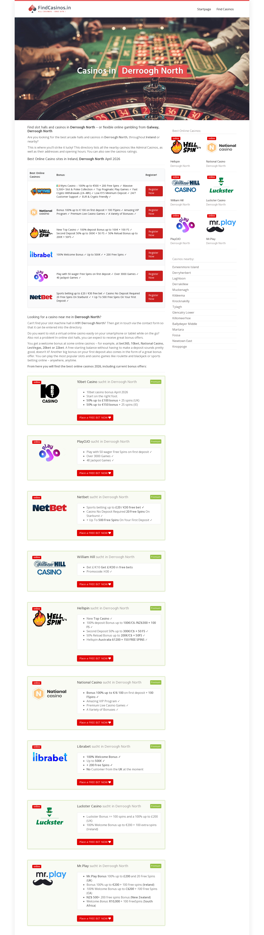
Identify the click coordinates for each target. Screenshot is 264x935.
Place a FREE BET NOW (95, 333)
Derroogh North (124, 298)
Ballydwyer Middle (184, 324)
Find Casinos (225, 9)
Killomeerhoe (181, 318)
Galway (72, 862)
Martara (178, 329)
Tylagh (177, 307)
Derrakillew (180, 284)
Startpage (204, 9)
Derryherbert (181, 273)
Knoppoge (179, 347)
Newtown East (182, 341)
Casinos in (33, 862)
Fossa (176, 335)
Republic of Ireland (54, 862)
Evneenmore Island (185, 267)
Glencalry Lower (183, 312)
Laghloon (179, 278)
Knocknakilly (181, 301)
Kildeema (178, 295)
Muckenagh (180, 290)
